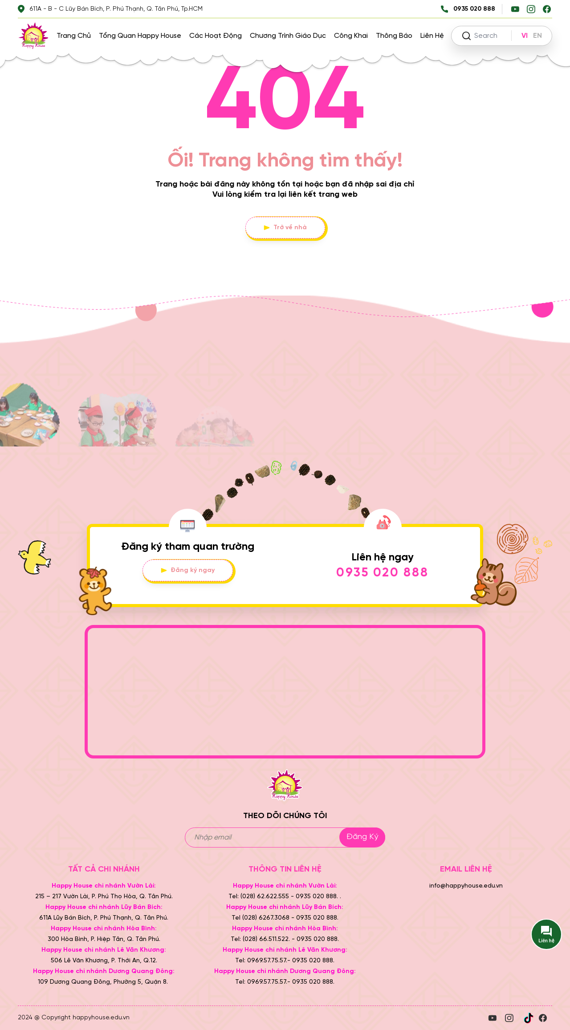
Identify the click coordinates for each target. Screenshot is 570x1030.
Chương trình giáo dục (288, 36)
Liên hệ (432, 36)
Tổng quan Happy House (140, 36)
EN (537, 36)
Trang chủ (74, 36)
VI (524, 36)
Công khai (351, 36)
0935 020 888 (382, 573)
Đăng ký (362, 837)
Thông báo (394, 36)
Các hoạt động (215, 36)
